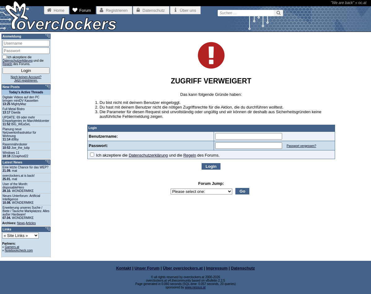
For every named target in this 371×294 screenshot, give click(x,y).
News (21, 223)
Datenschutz (243, 268)
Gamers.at (12, 247)
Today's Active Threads (26, 92)
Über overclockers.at (183, 268)
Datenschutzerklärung (148, 155)
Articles (31, 223)
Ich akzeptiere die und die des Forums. (155, 155)
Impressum (217, 268)
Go (243, 191)
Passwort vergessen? (301, 146)
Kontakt (123, 268)
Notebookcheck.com (19, 250)
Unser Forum (146, 268)
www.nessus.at (195, 287)
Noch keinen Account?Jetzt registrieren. (26, 78)
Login (211, 166)
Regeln (189, 155)
